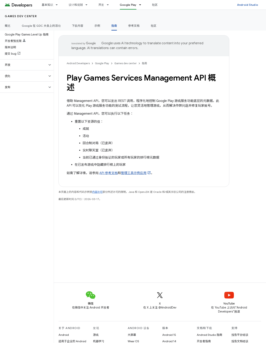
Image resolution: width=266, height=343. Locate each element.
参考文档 (133, 26)
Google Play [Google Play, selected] (128, 5)
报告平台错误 (239, 335)
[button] (23, 65)
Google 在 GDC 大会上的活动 (41, 26)
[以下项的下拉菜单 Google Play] (141, 5)
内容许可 (97, 192)
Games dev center (21, 16)
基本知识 (47, 5)
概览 (8, 26)
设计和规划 (76, 5)
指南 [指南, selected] (114, 26)
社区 (155, 5)
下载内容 (77, 26)
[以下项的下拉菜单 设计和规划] (88, 5)
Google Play (102, 63)
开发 (101, 5)
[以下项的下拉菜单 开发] (109, 5)
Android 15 (169, 335)
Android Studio (247, 5)
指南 (144, 63)
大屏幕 (132, 335)
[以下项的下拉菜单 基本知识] (58, 5)
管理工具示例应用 (133, 173)
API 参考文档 (108, 173)
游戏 (96, 335)
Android (63, 335)
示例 (97, 26)
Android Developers (78, 63)
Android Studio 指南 (209, 335)
